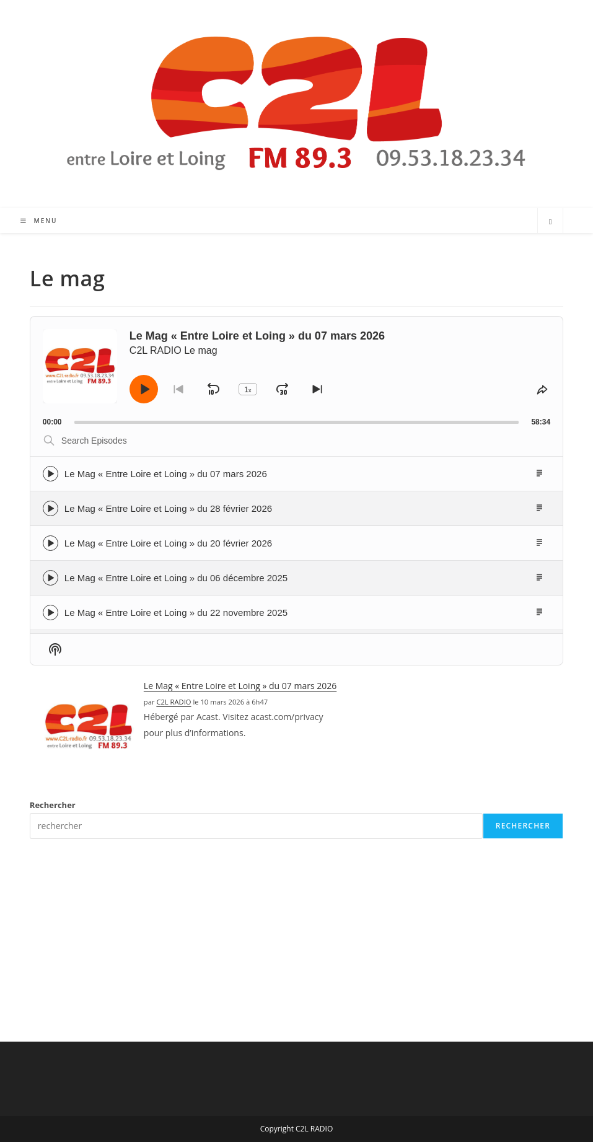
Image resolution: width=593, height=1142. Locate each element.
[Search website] (550, 222)
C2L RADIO (173, 701)
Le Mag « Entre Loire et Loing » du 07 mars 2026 (165, 473)
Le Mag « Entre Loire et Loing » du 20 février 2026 (168, 543)
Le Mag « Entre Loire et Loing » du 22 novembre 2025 (176, 612)
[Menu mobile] (39, 220)
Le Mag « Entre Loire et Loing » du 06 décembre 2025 (176, 578)
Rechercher (53, 804)
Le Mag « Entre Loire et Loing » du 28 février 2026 (168, 508)
